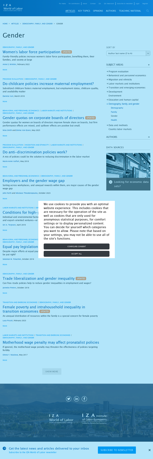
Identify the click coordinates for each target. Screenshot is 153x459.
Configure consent (76, 246)
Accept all (76, 254)
